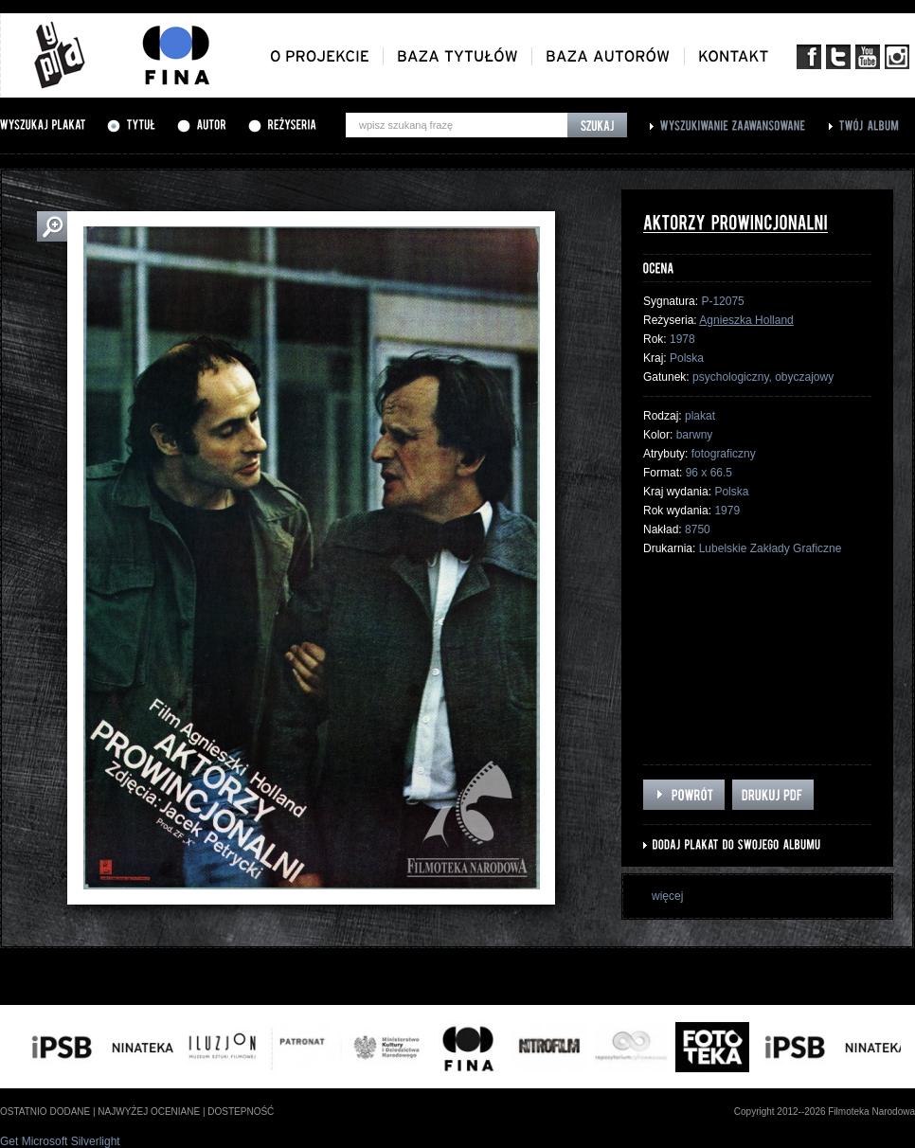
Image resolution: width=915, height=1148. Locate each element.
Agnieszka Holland (746, 320)
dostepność (240, 1111)
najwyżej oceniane (149, 1111)
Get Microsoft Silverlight (60, 1141)
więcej (667, 896)
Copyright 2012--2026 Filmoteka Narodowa (824, 1111)
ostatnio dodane (45, 1111)
